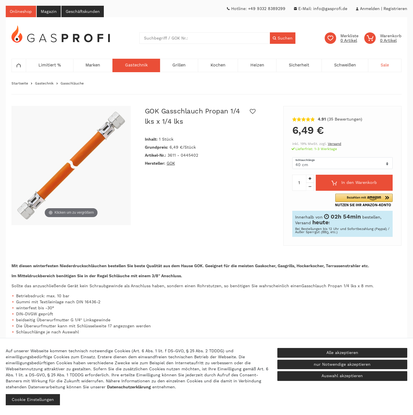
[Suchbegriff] (205, 38)
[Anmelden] (369, 9)
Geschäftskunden (84, 11)
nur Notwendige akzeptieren (342, 364)
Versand (334, 144)
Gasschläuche (72, 84)
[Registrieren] (395, 9)
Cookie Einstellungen (33, 399)
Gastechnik (44, 84)
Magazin (50, 11)
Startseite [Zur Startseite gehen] (19, 84)
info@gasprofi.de (330, 8)
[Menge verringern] (310, 187)
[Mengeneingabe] (299, 183)
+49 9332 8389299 (266, 8)
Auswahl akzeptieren (342, 375)
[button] (368, 200)
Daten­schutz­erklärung (129, 387)
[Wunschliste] (342, 38)
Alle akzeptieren (342, 352)
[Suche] (282, 38)
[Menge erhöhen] (310, 179)
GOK (171, 163)
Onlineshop (21, 11)
